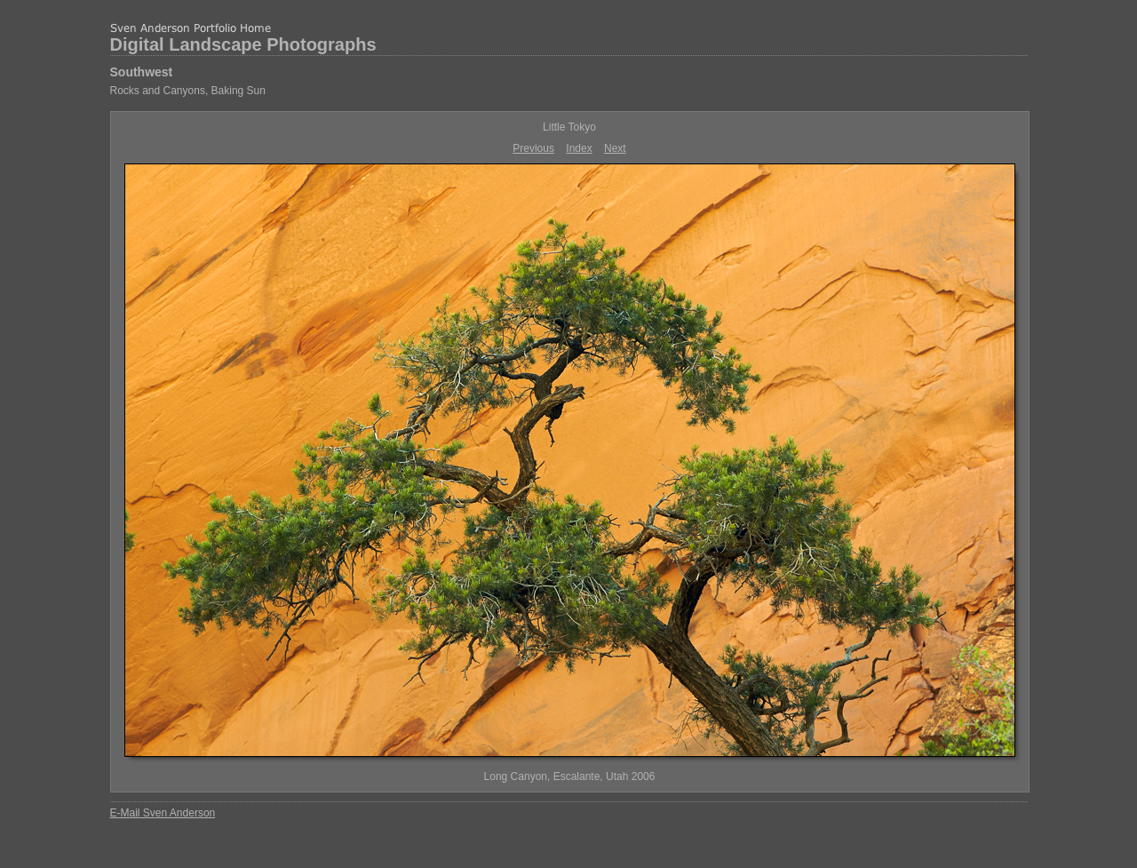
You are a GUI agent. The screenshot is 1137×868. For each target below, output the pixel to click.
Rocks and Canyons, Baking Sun (188, 90)
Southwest (141, 72)
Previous (533, 148)
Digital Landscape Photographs (243, 44)
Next (615, 148)
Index (579, 148)
